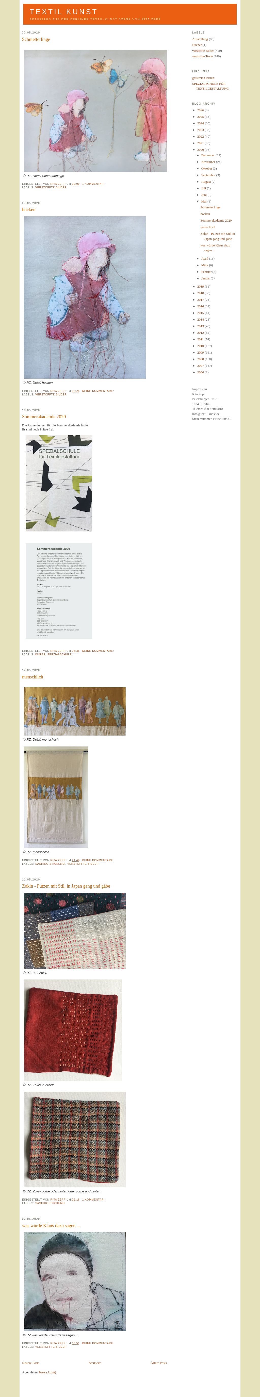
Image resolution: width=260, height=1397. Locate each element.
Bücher (197, 45)
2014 (201, 319)
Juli (204, 188)
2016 (201, 306)
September (208, 175)
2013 (201, 326)
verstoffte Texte (202, 56)
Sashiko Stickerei (50, 863)
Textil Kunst (64, 12)
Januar (206, 278)
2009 (201, 352)
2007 (201, 366)
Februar (207, 272)
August (206, 182)
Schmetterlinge (36, 39)
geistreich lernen (203, 78)
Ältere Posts (159, 1363)
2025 (201, 117)
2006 (201, 372)
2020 (201, 150)
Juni (204, 195)
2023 (201, 130)
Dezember (208, 155)
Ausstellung (200, 39)
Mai (204, 201)
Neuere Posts (30, 1363)
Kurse (40, 654)
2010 (201, 346)
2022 (201, 136)
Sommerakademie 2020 (44, 416)
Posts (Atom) (47, 1372)
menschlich (32, 676)
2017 (201, 300)
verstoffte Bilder (51, 187)
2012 (201, 333)
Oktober (207, 168)
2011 (201, 339)
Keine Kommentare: (98, 391)
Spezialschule (59, 654)
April (205, 258)
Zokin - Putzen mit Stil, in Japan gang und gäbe (66, 886)
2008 (201, 359)
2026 (201, 110)
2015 (201, 313)
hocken (29, 209)
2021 (201, 143)
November (208, 162)
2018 (201, 293)
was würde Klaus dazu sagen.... (51, 1225)
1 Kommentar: (94, 183)
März (205, 265)
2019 (201, 286)
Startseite (95, 1363)
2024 (201, 123)
